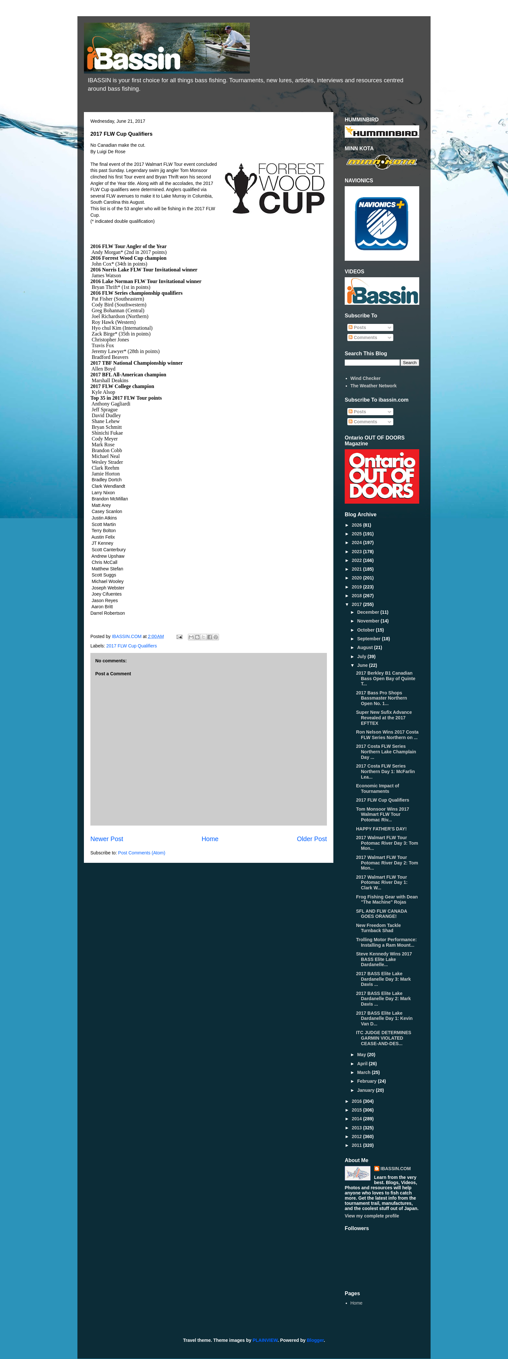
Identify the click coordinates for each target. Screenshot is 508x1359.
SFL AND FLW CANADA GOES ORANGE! (381, 913)
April (363, 1063)
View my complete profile (372, 1215)
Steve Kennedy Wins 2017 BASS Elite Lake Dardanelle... (384, 959)
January (366, 1090)
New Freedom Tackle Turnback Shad (378, 928)
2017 (357, 604)
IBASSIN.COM (127, 636)
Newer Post (106, 838)
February (367, 1081)
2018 (357, 595)
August (365, 647)
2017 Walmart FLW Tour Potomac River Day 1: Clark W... (382, 882)
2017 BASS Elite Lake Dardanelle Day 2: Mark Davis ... (383, 999)
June (363, 665)
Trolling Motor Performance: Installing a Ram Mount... (386, 942)
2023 (357, 551)
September (369, 638)
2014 (357, 1118)
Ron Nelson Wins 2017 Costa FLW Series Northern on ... (387, 734)
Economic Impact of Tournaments (377, 788)
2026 (357, 525)
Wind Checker (366, 378)
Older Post (312, 838)
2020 (357, 577)
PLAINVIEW (265, 1340)
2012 (357, 1136)
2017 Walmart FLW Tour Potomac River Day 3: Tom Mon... (387, 843)
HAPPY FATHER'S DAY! (381, 828)
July (362, 656)
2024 (357, 542)
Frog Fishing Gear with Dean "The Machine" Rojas (387, 899)
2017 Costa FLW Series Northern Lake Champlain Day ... (386, 752)
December (368, 612)
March (364, 1072)
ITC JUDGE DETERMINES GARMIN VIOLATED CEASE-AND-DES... (383, 1038)
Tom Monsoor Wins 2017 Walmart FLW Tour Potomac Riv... (382, 814)
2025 (357, 533)
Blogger (315, 1340)
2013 (357, 1127)
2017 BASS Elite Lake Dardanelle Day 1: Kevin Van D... (384, 1019)
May (362, 1054)
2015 (357, 1110)
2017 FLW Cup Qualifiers (131, 645)
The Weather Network (374, 385)
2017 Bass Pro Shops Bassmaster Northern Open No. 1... (381, 698)
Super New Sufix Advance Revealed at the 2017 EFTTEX (384, 718)
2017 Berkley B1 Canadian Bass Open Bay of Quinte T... (385, 678)
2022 (357, 560)
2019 (357, 586)
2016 (357, 1101)
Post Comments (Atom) (141, 852)
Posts (357, 327)
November (368, 620)
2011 (357, 1145)
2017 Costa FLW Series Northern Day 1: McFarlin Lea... (385, 771)
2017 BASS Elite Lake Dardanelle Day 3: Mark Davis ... (383, 979)
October (366, 630)
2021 (357, 569)
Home (210, 838)
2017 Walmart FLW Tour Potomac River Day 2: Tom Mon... (387, 863)
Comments (363, 337)
